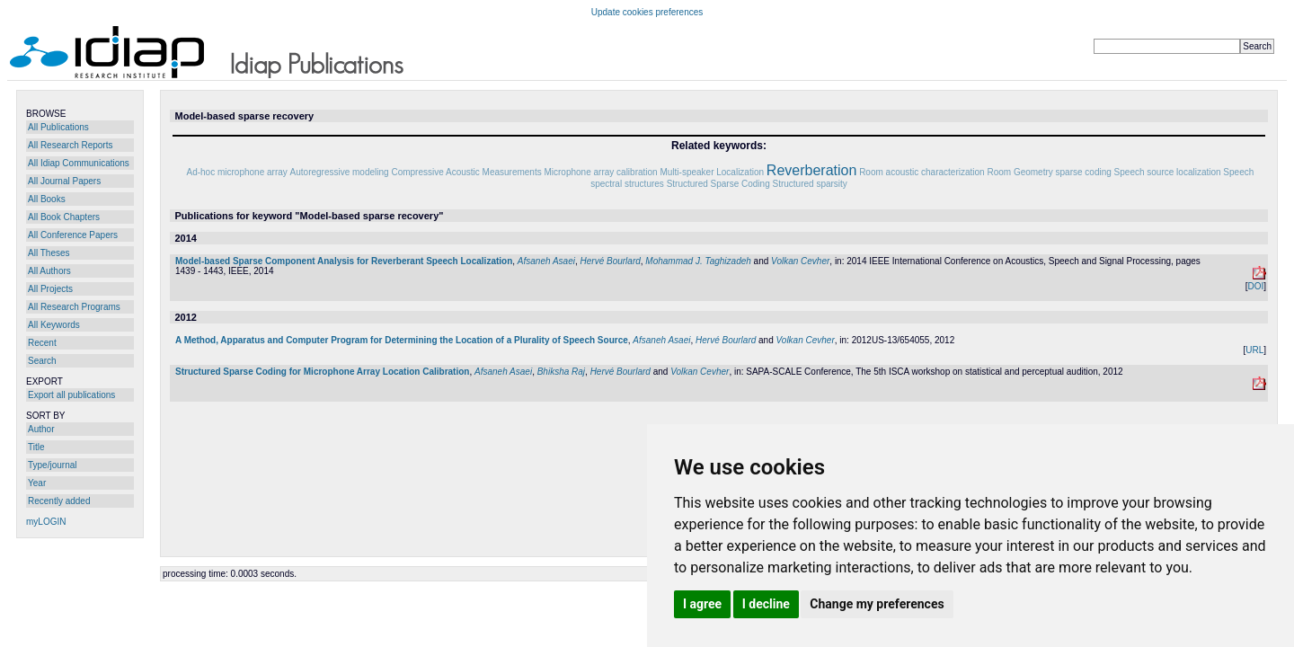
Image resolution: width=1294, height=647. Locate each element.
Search (42, 361)
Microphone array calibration (600, 172)
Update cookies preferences (647, 12)
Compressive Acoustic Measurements (466, 172)
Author (41, 429)
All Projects (50, 289)
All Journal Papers (64, 181)
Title (36, 447)
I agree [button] (702, 604)
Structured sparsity (809, 184)
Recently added (59, 501)
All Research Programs (74, 307)
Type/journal (52, 465)
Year (37, 483)
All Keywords (54, 325)
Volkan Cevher (800, 261)
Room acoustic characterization (922, 172)
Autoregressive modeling (339, 172)
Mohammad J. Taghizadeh (697, 261)
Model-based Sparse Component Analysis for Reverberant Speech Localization (343, 261)
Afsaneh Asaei (546, 261)
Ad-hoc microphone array (237, 172)
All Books (47, 199)
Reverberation (812, 170)
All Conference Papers (73, 235)
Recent (42, 343)
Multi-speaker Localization (712, 172)
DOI (1255, 286)
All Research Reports (70, 145)
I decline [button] (766, 604)
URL (1254, 350)
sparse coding (1084, 172)
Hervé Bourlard (611, 261)
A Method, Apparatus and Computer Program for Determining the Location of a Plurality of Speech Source (401, 340)
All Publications (58, 127)
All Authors (49, 271)
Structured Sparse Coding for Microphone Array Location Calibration (322, 372)
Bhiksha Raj (561, 372)
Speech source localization (1167, 172)
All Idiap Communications (78, 163)
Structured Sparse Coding (718, 184)
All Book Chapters (64, 217)
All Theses (49, 253)
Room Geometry (1019, 172)
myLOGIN (46, 522)
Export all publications (71, 395)
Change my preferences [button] (877, 604)
